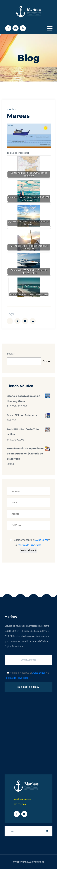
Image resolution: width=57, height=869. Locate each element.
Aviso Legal (41, 540)
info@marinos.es (22, 799)
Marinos (39, 861)
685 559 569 (20, 804)
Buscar (11, 353)
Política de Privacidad (29, 545)
